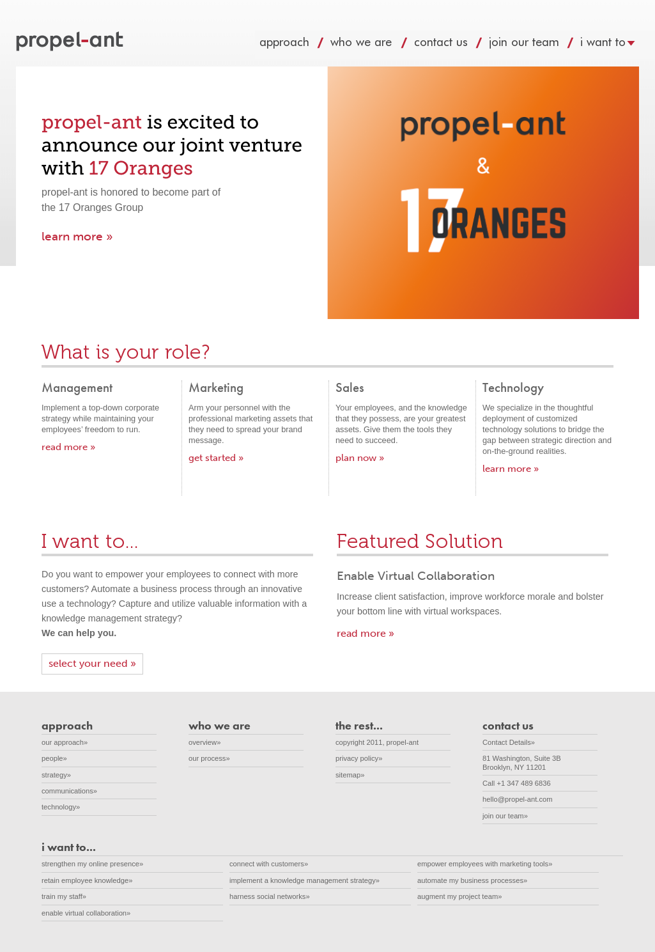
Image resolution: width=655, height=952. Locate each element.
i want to (615, 45)
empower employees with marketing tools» (484, 864)
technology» (61, 807)
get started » (216, 458)
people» (54, 758)
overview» (204, 742)
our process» (209, 758)
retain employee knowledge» (87, 880)
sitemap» (349, 775)
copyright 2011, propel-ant (377, 742)
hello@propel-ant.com (517, 799)
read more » (68, 447)
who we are (374, 45)
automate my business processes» (472, 880)
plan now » (359, 458)
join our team (536, 45)
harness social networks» (269, 896)
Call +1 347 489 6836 (516, 783)
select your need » (92, 663)
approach (297, 45)
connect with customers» (268, 864)
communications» (69, 791)
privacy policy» (358, 758)
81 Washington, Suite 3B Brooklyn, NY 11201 (528, 762)
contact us (453, 45)
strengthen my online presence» (92, 864)
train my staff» (64, 896)
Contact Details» (508, 742)
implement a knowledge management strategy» (304, 880)
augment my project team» (459, 896)
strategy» (56, 775)
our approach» (65, 742)
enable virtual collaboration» (86, 913)
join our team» (505, 816)
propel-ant (71, 42)
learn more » (77, 236)
